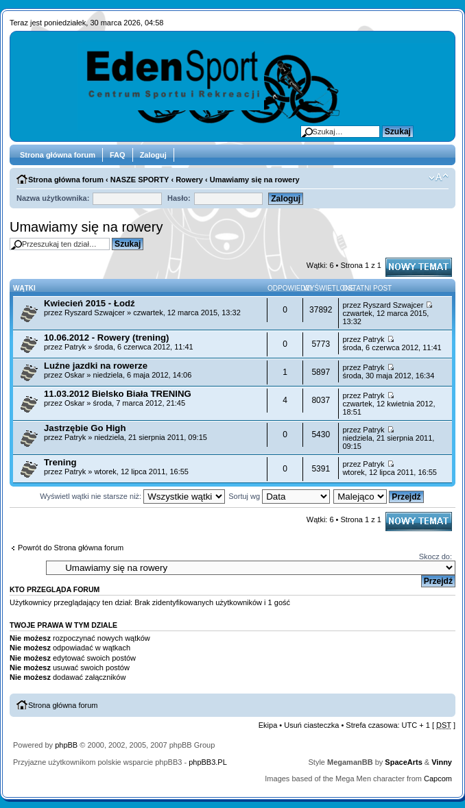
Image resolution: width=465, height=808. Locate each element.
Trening (60, 462)
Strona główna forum (57, 155)
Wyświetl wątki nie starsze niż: (132, 496)
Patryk (75, 347)
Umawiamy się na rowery (255, 179)
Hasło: (179, 198)
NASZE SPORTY (139, 179)
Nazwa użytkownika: (52, 198)
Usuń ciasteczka (311, 725)
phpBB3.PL (208, 762)
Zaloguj (153, 155)
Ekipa (268, 725)
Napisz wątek (418, 267)
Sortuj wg (279, 496)
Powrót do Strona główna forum (70, 547)
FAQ (118, 155)
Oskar (74, 375)
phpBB (66, 745)
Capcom (438, 778)
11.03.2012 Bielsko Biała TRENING (117, 394)
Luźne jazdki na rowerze (95, 365)
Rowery (189, 179)
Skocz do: (435, 556)
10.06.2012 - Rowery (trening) (106, 337)
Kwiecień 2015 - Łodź (89, 303)
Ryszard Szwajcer (94, 312)
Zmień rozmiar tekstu (439, 177)
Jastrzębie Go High (85, 428)
